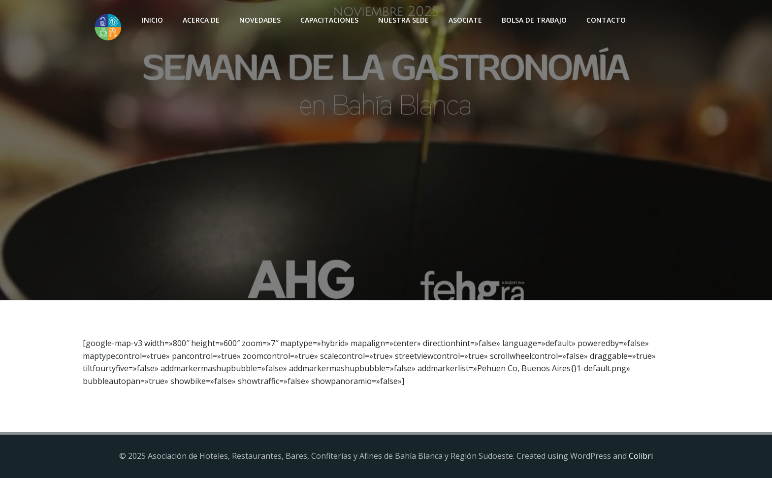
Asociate (465, 20)
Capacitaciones (329, 20)
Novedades (260, 20)
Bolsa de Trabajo (534, 20)
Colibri (641, 455)
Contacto (606, 20)
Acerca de (201, 20)
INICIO (152, 20)
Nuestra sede (403, 20)
